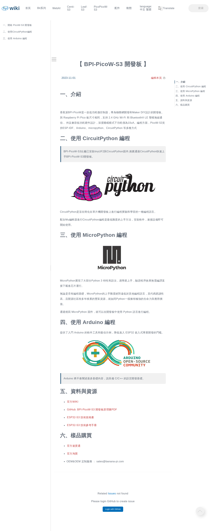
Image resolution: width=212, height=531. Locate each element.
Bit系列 (41, 8)
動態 (129, 8)
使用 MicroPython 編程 (192, 91)
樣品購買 (185, 104)
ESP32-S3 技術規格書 (80, 417)
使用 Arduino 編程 (190, 95)
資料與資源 (186, 100)
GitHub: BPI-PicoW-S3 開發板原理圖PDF (92, 409)
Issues (112, 493)
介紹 (183, 82)
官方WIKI (72, 401)
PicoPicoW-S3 (101, 8)
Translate (166, 8)
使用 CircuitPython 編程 (193, 86)
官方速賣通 (73, 445)
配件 (117, 8)
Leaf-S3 (84, 8)
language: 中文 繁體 (146, 8)
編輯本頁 (156, 77)
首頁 (28, 8)
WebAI (56, 8)
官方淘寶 (72, 453)
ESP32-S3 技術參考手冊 (82, 425)
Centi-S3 (71, 8)
